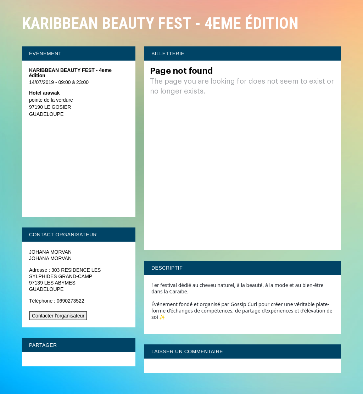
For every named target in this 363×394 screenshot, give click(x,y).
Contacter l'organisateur (58, 316)
